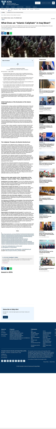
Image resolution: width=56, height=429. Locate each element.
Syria (12, 17)
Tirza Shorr (41, 129)
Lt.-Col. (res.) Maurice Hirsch (44, 110)
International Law (42, 142)
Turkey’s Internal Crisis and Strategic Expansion (45, 216)
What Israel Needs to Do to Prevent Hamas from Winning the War (47, 163)
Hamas (40, 71)
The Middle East (18, 17)
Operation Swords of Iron (43, 214)
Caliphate (3, 19)
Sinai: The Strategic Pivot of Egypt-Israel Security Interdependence (47, 91)
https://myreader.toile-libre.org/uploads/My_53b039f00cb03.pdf (16, 249)
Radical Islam (7, 17)
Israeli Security (41, 106)
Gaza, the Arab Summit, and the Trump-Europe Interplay (46, 251)
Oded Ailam (41, 201)
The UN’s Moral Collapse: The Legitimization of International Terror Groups (45, 127)
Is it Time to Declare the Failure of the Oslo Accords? (46, 268)
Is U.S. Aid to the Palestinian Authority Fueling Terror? (45, 108)
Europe (40, 178)
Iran (39, 196)
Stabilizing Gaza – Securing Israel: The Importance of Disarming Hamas (46, 74)
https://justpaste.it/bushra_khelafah (13, 250)
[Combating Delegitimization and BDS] (20, 333)
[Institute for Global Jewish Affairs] (20, 336)
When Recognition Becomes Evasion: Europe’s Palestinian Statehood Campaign (45, 181)
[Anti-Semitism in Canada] (20, 330)
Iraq (2, 17)
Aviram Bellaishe (42, 183)
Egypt (40, 89)
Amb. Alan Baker (42, 147)
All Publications (5, 262)
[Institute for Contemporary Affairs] (20, 334)
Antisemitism (41, 124)
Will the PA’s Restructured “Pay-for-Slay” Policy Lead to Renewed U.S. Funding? (46, 234)
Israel (40, 266)
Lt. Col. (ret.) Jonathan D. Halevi (6, 28)
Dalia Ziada (41, 93)
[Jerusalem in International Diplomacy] (20, 335)
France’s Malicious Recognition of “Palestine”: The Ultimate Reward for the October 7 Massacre (46, 145)
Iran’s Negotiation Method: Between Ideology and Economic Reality (46, 199)
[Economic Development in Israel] (20, 339)
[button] (2, 33)
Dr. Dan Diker (41, 76)
